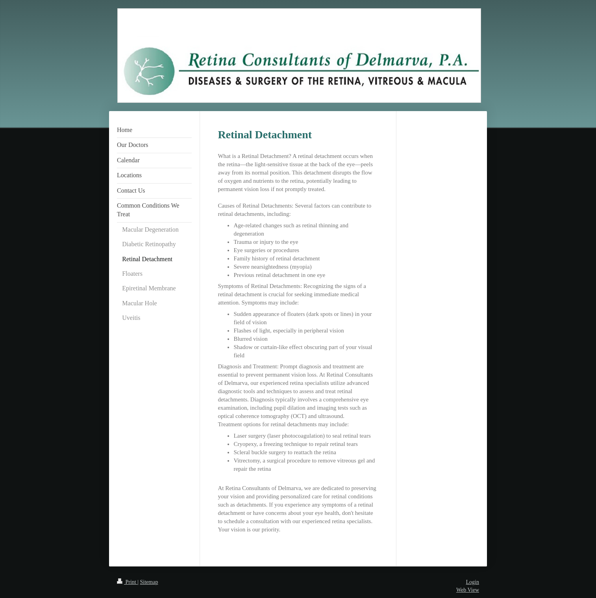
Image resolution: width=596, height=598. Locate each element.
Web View (467, 590)
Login (472, 582)
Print (127, 582)
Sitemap (149, 582)
